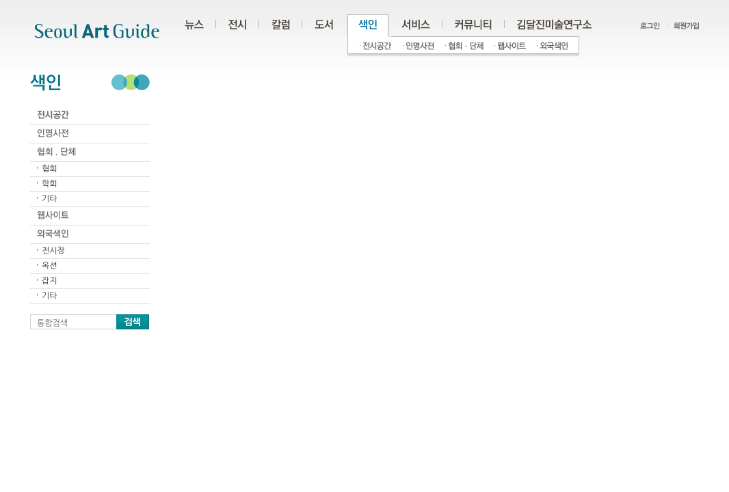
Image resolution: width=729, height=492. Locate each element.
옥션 (49, 266)
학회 (49, 184)
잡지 (49, 281)
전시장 (53, 251)
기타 (49, 199)
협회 (49, 169)
